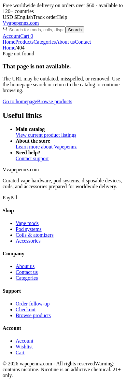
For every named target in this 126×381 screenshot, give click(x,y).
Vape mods (27, 223)
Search (75, 29)
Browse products (54, 101)
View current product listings (46, 135)
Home (9, 42)
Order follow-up (32, 303)
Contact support (32, 158)
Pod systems (29, 229)
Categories (45, 42)
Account (11, 36)
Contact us (27, 272)
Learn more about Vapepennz (46, 146)
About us (65, 42)
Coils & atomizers (34, 235)
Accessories (28, 241)
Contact (83, 42)
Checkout (25, 309)
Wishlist (24, 346)
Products (24, 42)
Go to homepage (20, 101)
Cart (26, 36)
